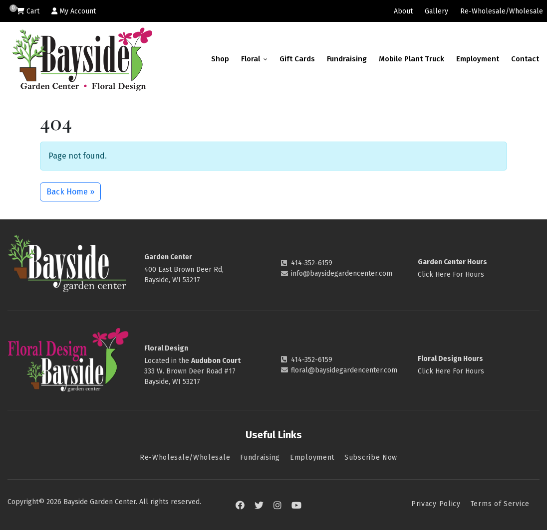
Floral (254, 58)
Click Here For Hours (451, 274)
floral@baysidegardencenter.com (344, 370)
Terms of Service (500, 504)
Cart (27, 11)
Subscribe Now (370, 457)
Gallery (436, 11)
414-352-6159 (311, 263)
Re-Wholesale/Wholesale (501, 11)
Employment (477, 58)
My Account (73, 11)
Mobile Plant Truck (411, 58)
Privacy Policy (436, 504)
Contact (525, 58)
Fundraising (347, 58)
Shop (220, 58)
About (403, 11)
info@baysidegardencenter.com (341, 273)
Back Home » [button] (70, 191)
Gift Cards (297, 58)
